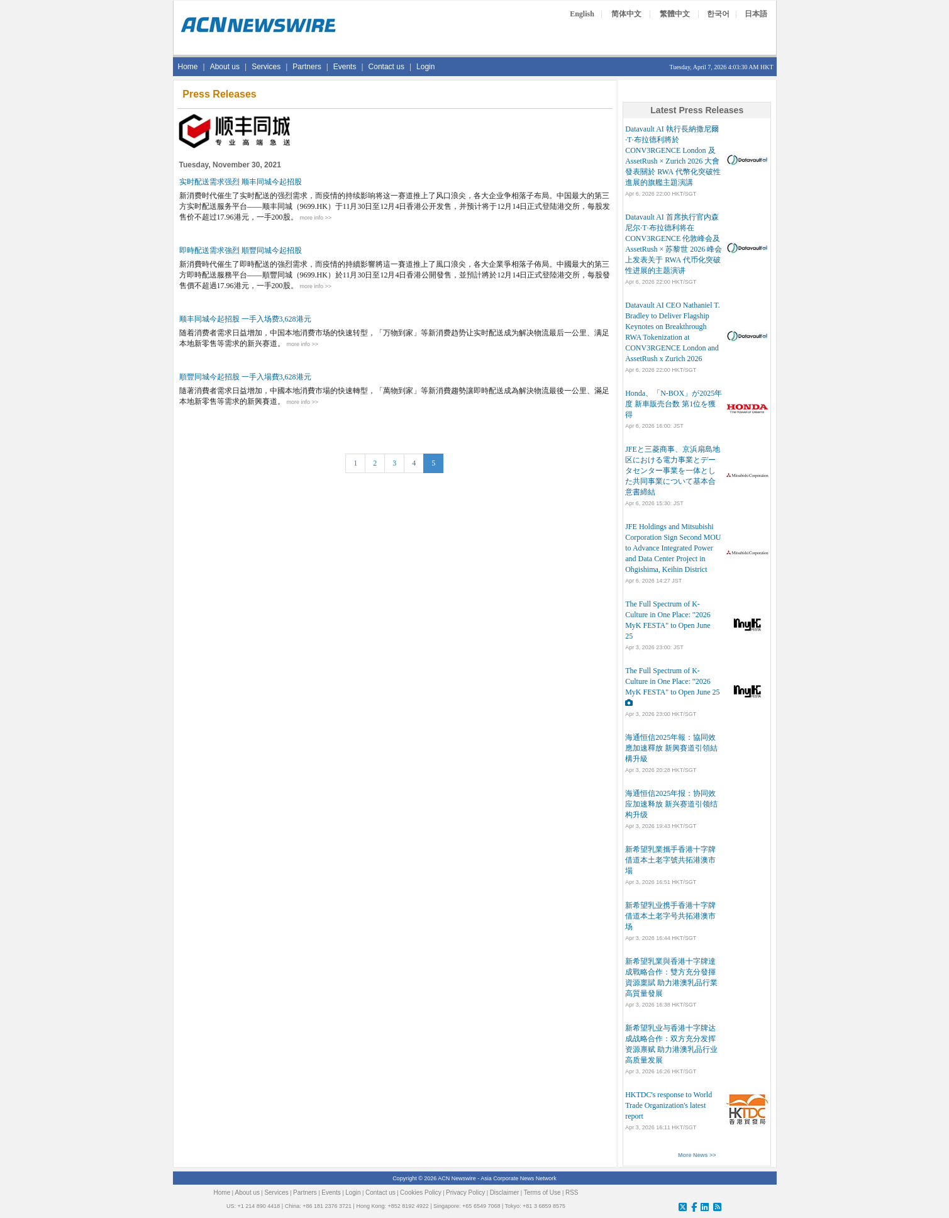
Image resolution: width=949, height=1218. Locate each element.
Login (425, 66)
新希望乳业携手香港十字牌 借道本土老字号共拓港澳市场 (670, 916)
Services (266, 66)
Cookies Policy (420, 1192)
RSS (572, 1192)
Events (345, 66)
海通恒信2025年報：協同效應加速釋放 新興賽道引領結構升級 (671, 748)
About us (225, 66)
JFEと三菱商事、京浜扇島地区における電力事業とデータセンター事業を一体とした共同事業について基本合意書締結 (672, 470)
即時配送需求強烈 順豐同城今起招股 (240, 250)
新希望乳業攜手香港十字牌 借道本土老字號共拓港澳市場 (670, 860)
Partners (306, 66)
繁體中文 (675, 13)
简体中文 (626, 13)
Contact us (386, 66)
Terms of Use (542, 1192)
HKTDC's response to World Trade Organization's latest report (668, 1105)
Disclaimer (504, 1192)
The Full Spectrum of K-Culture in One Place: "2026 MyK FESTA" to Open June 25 (672, 681)
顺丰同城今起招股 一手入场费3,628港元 (245, 319)
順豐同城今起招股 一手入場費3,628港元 (245, 376)
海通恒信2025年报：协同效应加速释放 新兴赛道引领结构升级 (671, 804)
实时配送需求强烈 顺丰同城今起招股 (240, 181)
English (582, 13)
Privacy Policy (465, 1192)
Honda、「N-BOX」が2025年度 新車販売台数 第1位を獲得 (673, 404)
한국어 (718, 13)
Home (188, 66)
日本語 (756, 13)
